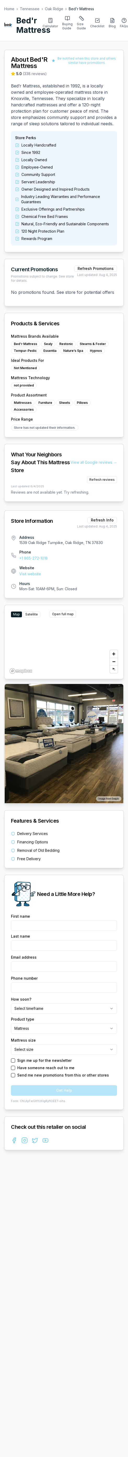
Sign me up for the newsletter (44, 1060)
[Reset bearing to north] (114, 669)
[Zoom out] (114, 661)
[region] (64, 642)
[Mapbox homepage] (20, 671)
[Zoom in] (114, 654)
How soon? (21, 999)
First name (20, 916)
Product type (22, 1019)
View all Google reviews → (94, 462)
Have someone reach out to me (45, 1068)
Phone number (24, 978)
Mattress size (23, 1040)
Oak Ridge (54, 9)
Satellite (31, 614)
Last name (20, 936)
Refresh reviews (102, 480)
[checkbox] (13, 1060)
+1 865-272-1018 (33, 558)
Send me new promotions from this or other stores (63, 1075)
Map (16, 614)
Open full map (63, 614)
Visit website (30, 574)
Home (9, 9)
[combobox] (64, 1008)
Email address (24, 957)
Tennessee (29, 9)
